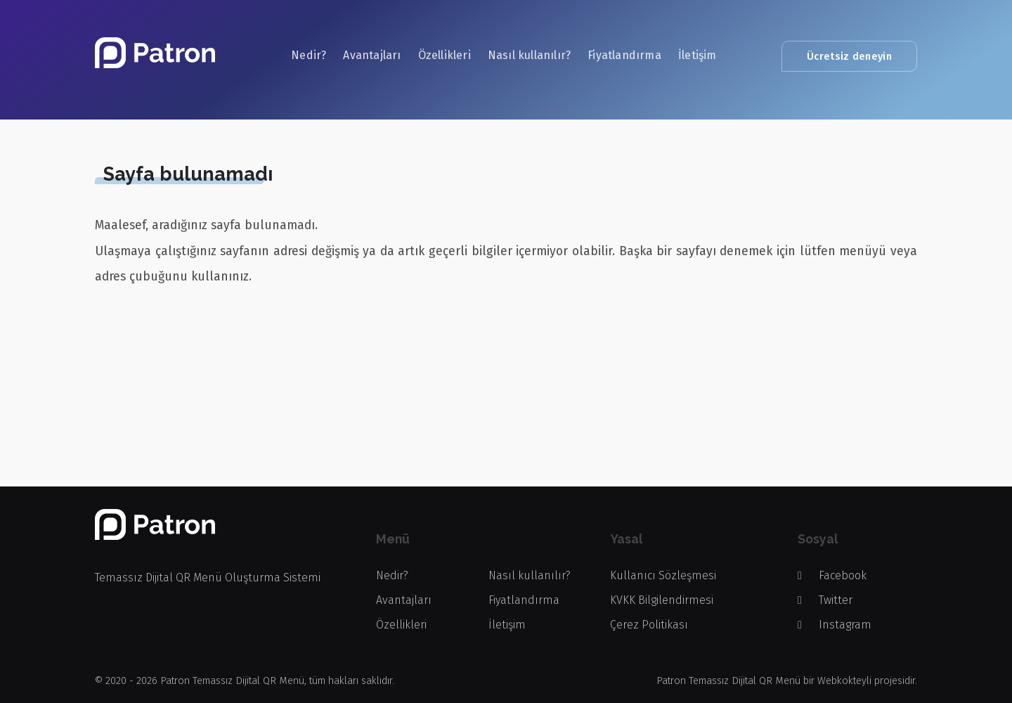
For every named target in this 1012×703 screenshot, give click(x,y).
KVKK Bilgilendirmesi (661, 600)
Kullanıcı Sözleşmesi (663, 575)
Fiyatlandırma (624, 55)
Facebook (832, 575)
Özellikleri (444, 55)
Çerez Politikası (649, 624)
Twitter (825, 600)
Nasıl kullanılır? (529, 55)
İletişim (697, 55)
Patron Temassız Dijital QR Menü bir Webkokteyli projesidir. (786, 681)
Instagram (834, 624)
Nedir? (308, 55)
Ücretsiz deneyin (849, 56)
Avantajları (372, 55)
